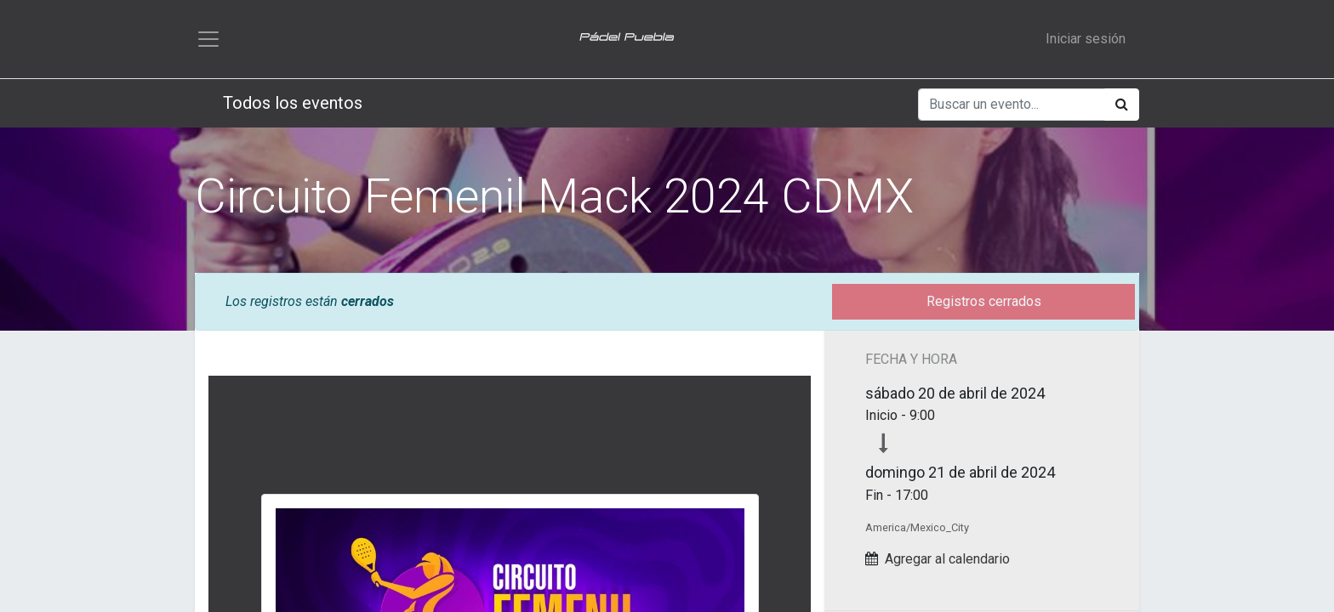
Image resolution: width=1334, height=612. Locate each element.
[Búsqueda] (1121, 104)
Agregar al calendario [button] (947, 559)
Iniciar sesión (1086, 39)
